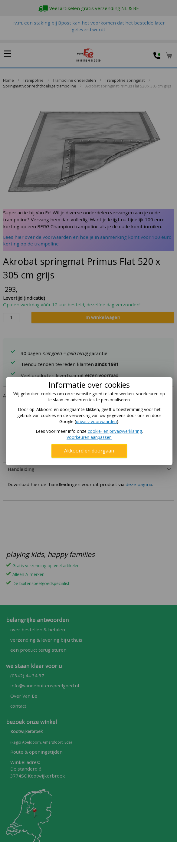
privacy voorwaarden (96, 421)
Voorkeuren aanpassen (89, 437)
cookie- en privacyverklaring (115, 431)
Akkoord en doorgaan (89, 450)
